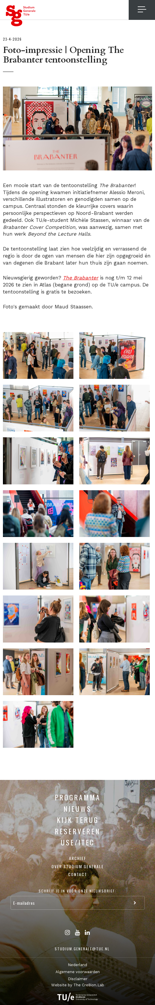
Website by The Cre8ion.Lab (77, 985)
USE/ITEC (77, 842)
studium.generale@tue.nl (82, 948)
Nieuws (77, 808)
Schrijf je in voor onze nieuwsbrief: (77, 890)
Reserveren (77, 831)
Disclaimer (77, 979)
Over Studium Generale (77, 866)
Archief (77, 858)
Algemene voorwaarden (78, 972)
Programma (78, 797)
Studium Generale (21, 15)
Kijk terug (78, 819)
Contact (77, 874)
